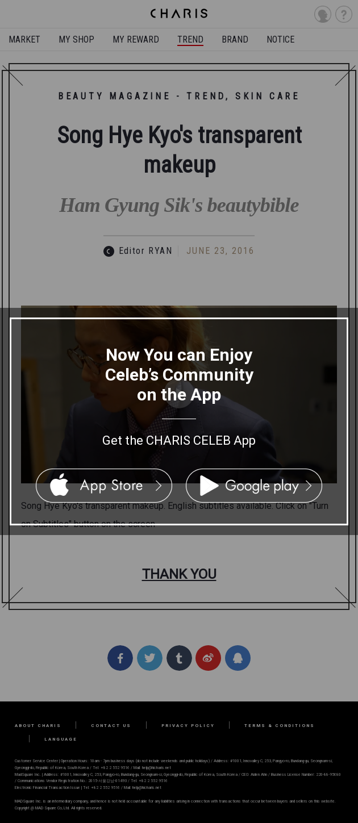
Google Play (254, 486)
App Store (104, 486)
